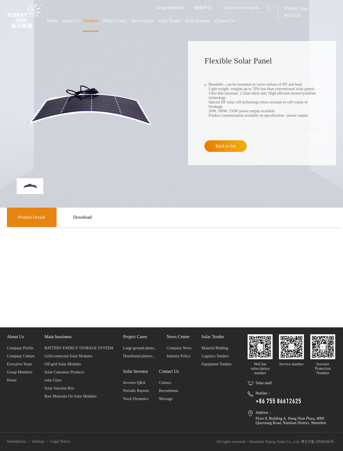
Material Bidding (214, 348)
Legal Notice (60, 441)
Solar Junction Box (59, 388)
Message (165, 399)
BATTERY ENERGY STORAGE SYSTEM (78, 348)
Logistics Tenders (215, 356)
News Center (142, 20)
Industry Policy (178, 356)
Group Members (19, 372)
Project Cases (115, 20)
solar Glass (53, 380)
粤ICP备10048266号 (317, 442)
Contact (165, 383)
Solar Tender (169, 20)
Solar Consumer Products (64, 372)
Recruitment (168, 391)
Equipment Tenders (216, 364)
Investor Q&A (134, 383)
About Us (70, 20)
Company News (179, 348)
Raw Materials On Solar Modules (70, 396)
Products (91, 20)
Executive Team (19, 364)
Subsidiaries (16, 441)
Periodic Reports (136, 391)
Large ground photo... (140, 348)
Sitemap (38, 441)
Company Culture (21, 356)
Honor (12, 380)
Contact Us (224, 20)
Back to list (225, 146)
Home (52, 20)
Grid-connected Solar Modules (68, 356)
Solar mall (264, 383)
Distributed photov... (139, 356)
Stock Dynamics (136, 399)
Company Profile (20, 348)
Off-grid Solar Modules (62, 364)
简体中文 (203, 7)
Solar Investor (197, 20)
